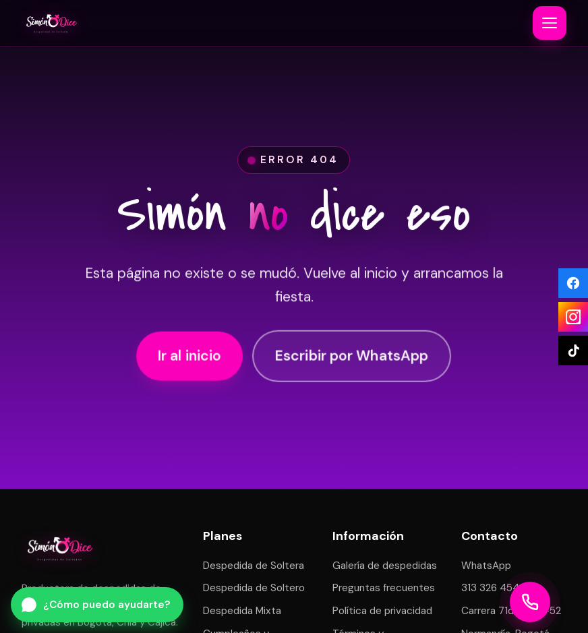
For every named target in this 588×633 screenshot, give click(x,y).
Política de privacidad (382, 610)
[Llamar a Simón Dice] (530, 602)
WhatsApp (486, 565)
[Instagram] (573, 317)
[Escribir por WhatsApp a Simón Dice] (97, 604)
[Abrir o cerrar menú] (549, 23)
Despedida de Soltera (253, 565)
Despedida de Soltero (254, 588)
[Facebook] (573, 283)
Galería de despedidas (384, 565)
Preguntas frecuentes (383, 588)
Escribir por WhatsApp (351, 356)
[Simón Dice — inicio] (52, 23)
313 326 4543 (493, 588)
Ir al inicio (190, 356)
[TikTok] (573, 350)
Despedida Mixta (242, 610)
